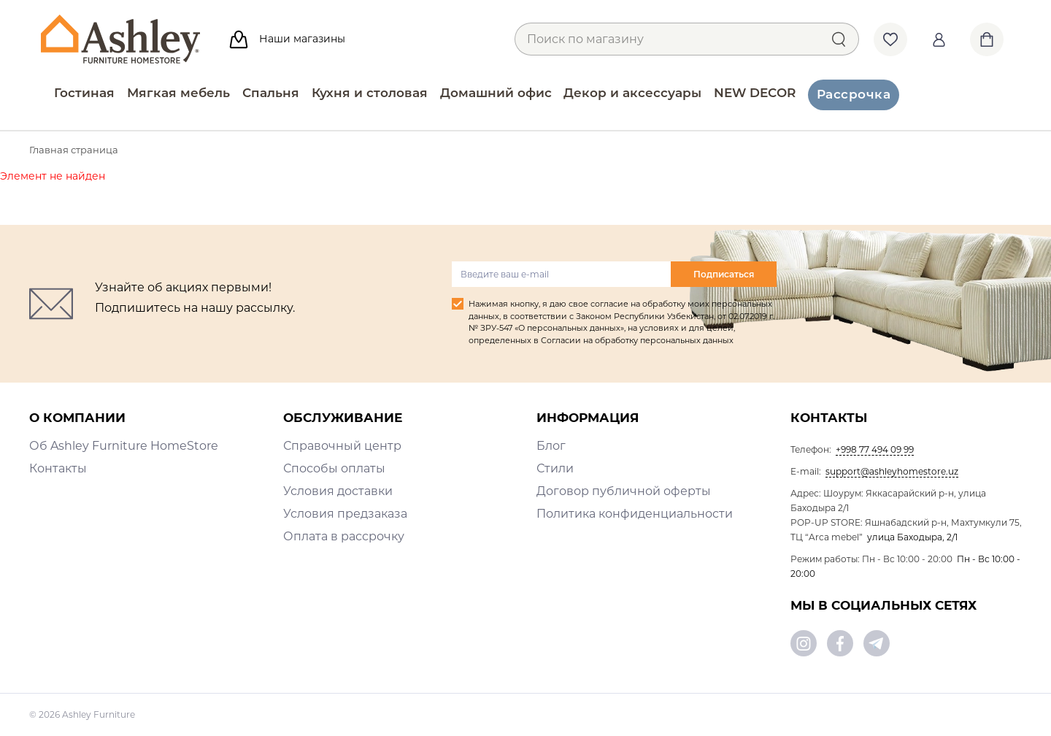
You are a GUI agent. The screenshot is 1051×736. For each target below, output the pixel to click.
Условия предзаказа (345, 514)
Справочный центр (342, 446)
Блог (551, 446)
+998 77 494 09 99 (875, 449)
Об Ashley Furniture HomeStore (123, 446)
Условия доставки (338, 491)
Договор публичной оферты (623, 491)
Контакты (58, 468)
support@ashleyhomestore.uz (891, 471)
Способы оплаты (334, 468)
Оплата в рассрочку (343, 536)
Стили (555, 468)
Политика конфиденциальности (634, 514)
